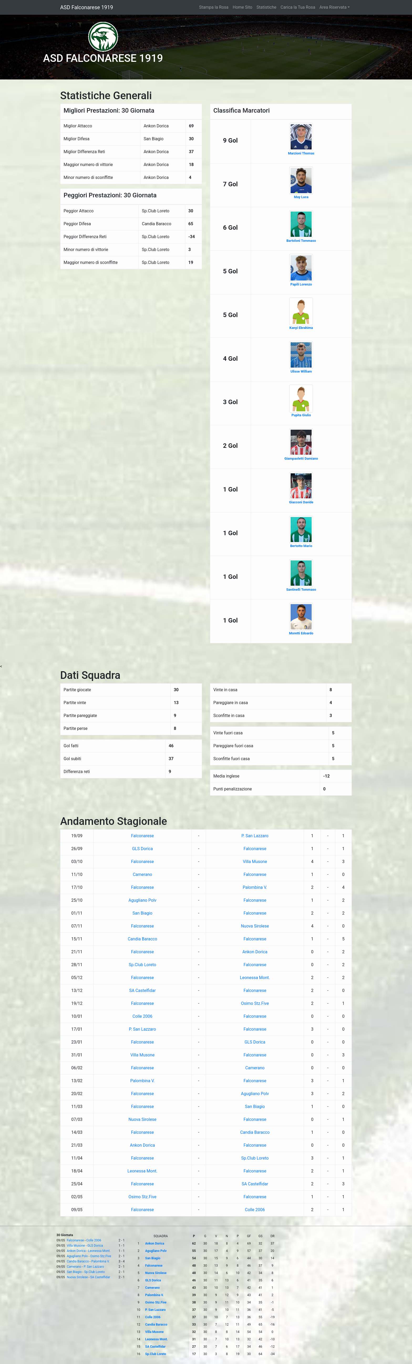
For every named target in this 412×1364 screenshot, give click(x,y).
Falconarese (142, 835)
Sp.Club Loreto (142, 964)
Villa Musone (255, 861)
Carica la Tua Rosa (298, 7)
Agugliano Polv (142, 900)
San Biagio (142, 913)
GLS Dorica (142, 848)
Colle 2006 (142, 1016)
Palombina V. (255, 887)
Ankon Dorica (254, 951)
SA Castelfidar (142, 990)
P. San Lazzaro (255, 835)
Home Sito (243, 7)
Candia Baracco (142, 938)
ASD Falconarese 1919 (86, 7)
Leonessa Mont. (255, 977)
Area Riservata (333, 7)
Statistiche (266, 7)
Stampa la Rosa (214, 7)
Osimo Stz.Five (255, 1003)
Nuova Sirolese (255, 926)
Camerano (142, 874)
